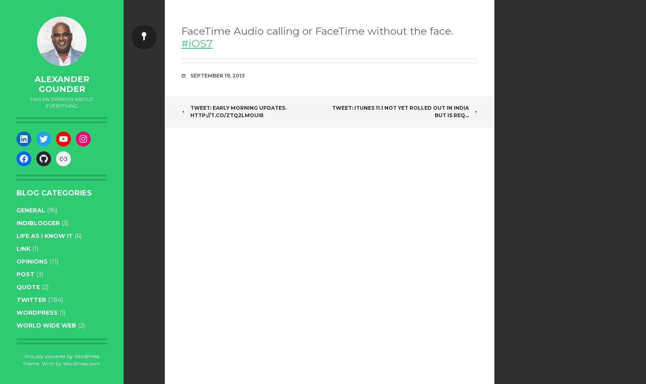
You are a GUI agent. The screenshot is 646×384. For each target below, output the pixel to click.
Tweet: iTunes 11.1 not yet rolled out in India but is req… (405, 111)
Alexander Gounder (62, 84)
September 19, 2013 (217, 76)
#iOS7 (197, 43)
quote (28, 287)
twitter (31, 300)
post (25, 274)
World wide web (46, 325)
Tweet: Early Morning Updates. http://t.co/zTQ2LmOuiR (233, 111)
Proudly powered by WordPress (62, 356)
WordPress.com (81, 363)
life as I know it (44, 236)
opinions (32, 261)
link (23, 248)
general (30, 210)
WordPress (37, 312)
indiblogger (38, 223)
